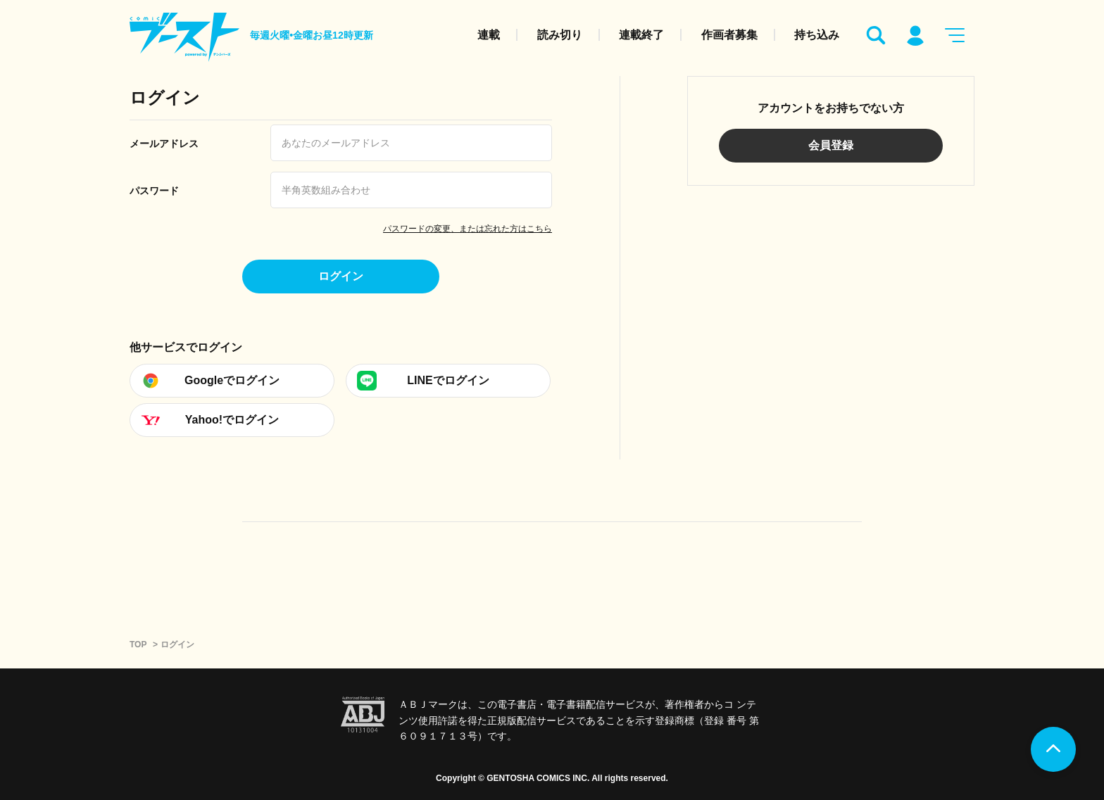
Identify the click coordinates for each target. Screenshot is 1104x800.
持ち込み (816, 35)
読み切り (559, 35)
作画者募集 (729, 35)
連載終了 (641, 35)
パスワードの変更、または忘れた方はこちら (467, 229)
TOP (138, 644)
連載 (488, 35)
